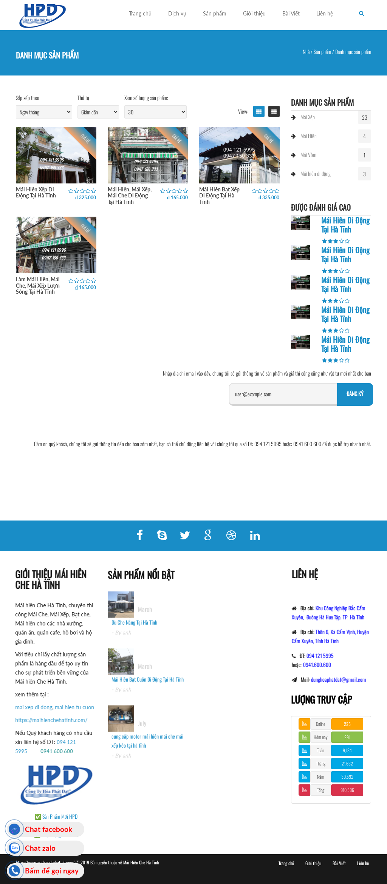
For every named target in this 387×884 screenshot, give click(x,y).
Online (320, 724)
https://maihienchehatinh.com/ (46, 720)
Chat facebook (48, 829)
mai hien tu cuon (69, 707)
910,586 (347, 790)
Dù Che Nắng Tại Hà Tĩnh (134, 627)
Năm (320, 776)
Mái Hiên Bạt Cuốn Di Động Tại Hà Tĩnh (147, 684)
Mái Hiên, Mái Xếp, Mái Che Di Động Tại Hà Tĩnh (130, 195)
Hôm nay (321, 737)
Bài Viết (291, 13)
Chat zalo (40, 848)
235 (347, 724)
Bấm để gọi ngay (52, 870)
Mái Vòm (308, 155)
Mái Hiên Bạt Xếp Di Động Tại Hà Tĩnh (219, 195)
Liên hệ (324, 13)
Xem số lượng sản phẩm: (146, 98)
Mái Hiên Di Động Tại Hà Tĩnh (345, 224)
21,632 (347, 763)
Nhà (306, 51)
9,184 (347, 750)
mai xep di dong (28, 707)
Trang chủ (140, 13)
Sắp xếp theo (27, 98)
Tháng (320, 763)
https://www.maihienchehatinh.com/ (46, 862)
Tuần (320, 750)
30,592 (347, 776)
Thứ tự (83, 98)
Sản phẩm (214, 13)
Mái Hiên (308, 136)
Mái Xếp (307, 117)
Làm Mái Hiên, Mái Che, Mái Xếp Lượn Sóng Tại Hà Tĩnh (38, 285)
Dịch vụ (177, 13)
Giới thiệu (254, 13)
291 (347, 737)
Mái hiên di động (315, 173)
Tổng (320, 790)
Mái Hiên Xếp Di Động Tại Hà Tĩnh (36, 192)
